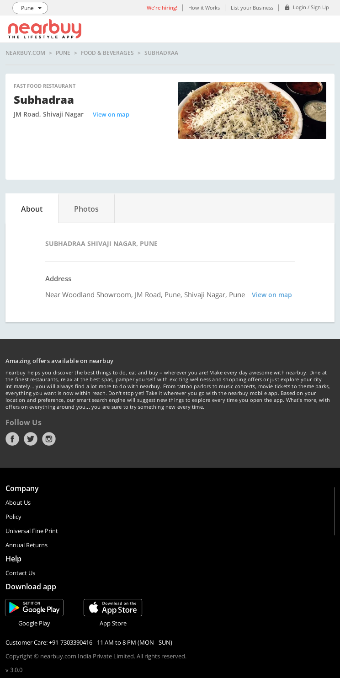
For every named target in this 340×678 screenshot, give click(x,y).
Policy (13, 517)
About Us (18, 502)
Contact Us (20, 573)
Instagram (49, 439)
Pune (63, 53)
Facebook (12, 439)
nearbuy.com (25, 53)
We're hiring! (162, 7)
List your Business (252, 7)
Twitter (30, 439)
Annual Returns (26, 545)
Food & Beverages (107, 53)
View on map (111, 114)
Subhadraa (161, 53)
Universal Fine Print (31, 531)
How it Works (204, 7)
